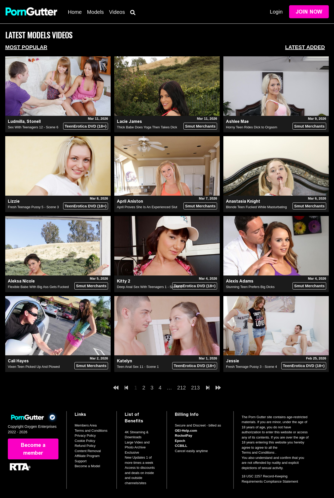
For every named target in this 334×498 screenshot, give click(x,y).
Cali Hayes (18, 360)
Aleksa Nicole (21, 281)
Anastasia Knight (243, 201)
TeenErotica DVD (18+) (85, 126)
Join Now (309, 12)
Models (95, 12)
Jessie (232, 360)
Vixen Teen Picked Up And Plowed (34, 367)
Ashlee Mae (237, 121)
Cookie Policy (85, 441)
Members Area (86, 425)
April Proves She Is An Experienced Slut (147, 207)
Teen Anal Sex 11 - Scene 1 (138, 367)
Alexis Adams (239, 281)
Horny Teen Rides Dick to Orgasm (251, 127)
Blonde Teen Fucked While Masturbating (256, 207)
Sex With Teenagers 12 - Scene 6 (33, 127)
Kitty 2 (123, 281)
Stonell (34, 121)
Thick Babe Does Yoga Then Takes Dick (147, 127)
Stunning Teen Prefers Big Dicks (250, 287)
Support (81, 461)
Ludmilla (16, 121)
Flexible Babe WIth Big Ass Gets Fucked (38, 287)
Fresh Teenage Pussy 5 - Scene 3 (33, 207)
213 (195, 388)
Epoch (180, 441)
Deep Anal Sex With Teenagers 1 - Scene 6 (149, 287)
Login (276, 12)
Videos (117, 12)
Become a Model (87, 466)
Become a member (33, 449)
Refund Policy (85, 446)
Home (75, 12)
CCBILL (181, 446)
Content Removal (88, 451)
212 (181, 388)
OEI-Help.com (186, 431)
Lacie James (129, 121)
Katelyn (124, 360)
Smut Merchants (200, 126)
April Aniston (130, 201)
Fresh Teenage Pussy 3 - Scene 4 (251, 367)
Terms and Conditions (91, 431)
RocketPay (183, 435)
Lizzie (14, 201)
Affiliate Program (87, 456)
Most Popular (26, 47)
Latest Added (305, 47)
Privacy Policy (85, 435)
